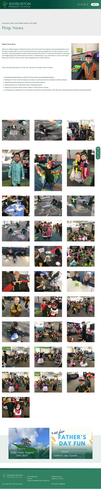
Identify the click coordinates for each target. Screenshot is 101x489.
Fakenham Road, (56, 477)
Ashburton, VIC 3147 (57, 479)
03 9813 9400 (33, 477)
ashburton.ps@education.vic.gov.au (38, 481)
